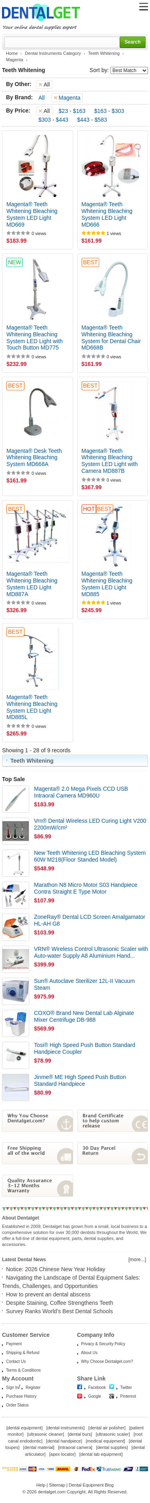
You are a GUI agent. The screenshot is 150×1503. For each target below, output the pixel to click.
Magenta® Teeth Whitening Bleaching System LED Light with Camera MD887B (110, 461)
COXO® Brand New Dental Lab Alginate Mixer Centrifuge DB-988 (84, 1016)
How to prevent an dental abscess (48, 1294)
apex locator (62, 1454)
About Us (89, 1352)
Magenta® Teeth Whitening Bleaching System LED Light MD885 (107, 584)
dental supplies (111, 1447)
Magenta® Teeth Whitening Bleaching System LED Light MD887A (32, 584)
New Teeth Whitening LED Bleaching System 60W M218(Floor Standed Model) (90, 856)
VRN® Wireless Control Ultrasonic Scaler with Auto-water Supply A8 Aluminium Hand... (91, 952)
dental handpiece (64, 1441)
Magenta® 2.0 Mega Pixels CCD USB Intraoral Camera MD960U (81, 792)
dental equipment (24, 1427)
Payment (14, 1344)
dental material (38, 1447)
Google (94, 1396)
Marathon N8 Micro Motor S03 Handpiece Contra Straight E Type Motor (85, 888)
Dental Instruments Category (53, 53)
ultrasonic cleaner (45, 1434)
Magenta (14, 59)
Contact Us (16, 1361)
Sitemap (57, 1485)
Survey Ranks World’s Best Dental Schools (59, 1311)
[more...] (137, 1259)
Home (12, 53)
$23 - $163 (72, 111)
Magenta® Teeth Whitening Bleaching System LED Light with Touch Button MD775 (34, 337)
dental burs (80, 1434)
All (41, 97)
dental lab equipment (100, 1454)
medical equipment (105, 1441)
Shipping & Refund (22, 1352)
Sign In (12, 1387)
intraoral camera (75, 1447)
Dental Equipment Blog (91, 1485)
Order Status (17, 1405)
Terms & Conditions (23, 1370)
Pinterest (128, 1396)
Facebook (97, 1387)
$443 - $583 (92, 120)
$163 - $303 (109, 111)
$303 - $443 (53, 120)
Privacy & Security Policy (103, 1344)
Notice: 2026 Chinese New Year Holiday (55, 1269)
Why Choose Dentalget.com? (107, 1361)
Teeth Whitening (104, 53)
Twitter (126, 1387)
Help (41, 1485)
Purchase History (21, 1396)
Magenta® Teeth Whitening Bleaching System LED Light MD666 (107, 214)
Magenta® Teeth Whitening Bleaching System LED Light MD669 (32, 214)
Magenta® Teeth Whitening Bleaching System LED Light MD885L (32, 707)
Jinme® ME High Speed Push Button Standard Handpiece (80, 1080)
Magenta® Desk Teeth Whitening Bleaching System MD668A (34, 458)
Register (33, 1387)
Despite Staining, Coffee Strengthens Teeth (59, 1303)
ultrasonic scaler (112, 1434)
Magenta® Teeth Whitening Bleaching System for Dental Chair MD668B (111, 337)
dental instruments (66, 1427)
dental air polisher (107, 1427)
